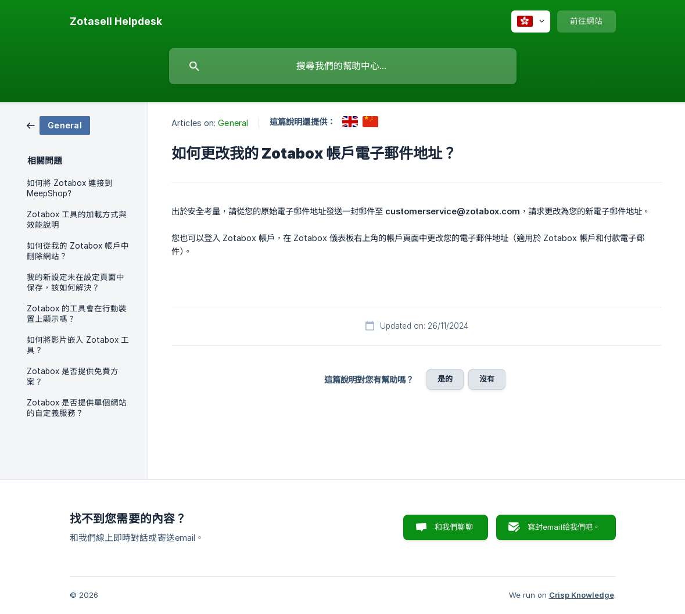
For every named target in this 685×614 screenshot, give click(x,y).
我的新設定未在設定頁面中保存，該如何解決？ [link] (75, 282)
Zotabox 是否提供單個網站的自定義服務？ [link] (77, 408)
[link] (58, 124)
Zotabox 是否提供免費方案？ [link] (73, 376)
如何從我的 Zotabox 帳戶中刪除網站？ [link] (78, 251)
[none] (116, 21)
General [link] (233, 123)
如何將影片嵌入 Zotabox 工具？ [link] (78, 345)
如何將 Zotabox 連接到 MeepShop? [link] (70, 188)
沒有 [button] (486, 378)
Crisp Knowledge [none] (581, 594)
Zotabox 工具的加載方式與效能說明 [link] (77, 219)
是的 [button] (445, 378)
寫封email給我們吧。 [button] (564, 527)
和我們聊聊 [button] (454, 527)
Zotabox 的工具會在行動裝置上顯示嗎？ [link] (77, 314)
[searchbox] (343, 66)
